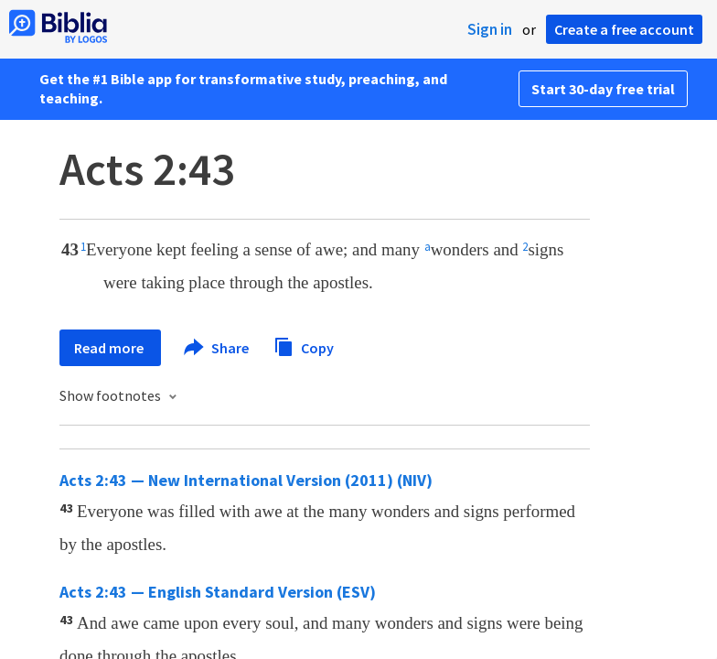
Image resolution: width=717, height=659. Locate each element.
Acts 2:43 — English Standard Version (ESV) (217, 591)
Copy (303, 345)
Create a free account (624, 29)
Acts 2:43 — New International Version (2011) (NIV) (246, 480)
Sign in (489, 29)
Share (217, 348)
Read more (110, 348)
